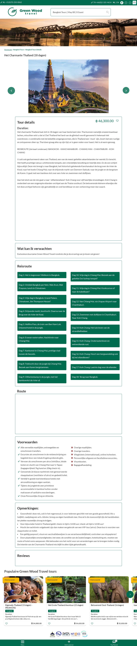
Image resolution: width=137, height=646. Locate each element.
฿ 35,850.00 (122, 623)
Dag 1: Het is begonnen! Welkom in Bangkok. (39, 275)
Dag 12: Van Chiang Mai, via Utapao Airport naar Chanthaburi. (94, 303)
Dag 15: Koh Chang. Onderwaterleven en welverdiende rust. (91, 342)
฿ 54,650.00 (80, 623)
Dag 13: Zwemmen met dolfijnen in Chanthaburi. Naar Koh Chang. (94, 316)
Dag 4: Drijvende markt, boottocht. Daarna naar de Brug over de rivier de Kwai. (42, 313)
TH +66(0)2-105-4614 (102, 2)
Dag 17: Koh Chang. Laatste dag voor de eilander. (94, 367)
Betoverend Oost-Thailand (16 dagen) (107, 605)
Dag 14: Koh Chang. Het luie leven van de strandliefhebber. (91, 329)
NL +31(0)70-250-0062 (12, 2)
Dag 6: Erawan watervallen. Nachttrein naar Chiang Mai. (39, 339)
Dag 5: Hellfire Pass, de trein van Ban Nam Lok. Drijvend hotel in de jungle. (40, 326)
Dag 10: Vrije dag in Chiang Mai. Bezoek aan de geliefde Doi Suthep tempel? (93, 277)
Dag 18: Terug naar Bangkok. (85, 377)
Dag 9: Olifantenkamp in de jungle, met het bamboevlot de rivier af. (38, 379)
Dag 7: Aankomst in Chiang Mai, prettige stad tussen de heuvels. (39, 352)
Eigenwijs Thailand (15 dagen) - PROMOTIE (19, 605)
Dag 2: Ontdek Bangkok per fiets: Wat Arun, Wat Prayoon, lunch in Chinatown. (41, 286)
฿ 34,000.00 (37, 623)
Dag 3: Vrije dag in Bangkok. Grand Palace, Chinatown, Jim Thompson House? (38, 300)
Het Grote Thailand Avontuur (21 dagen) (66, 605)
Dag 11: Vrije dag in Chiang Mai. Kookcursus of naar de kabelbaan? (93, 290)
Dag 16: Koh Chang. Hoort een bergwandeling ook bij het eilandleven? (95, 356)
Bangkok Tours (18, 50)
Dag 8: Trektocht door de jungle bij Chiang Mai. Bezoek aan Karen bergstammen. (40, 365)
